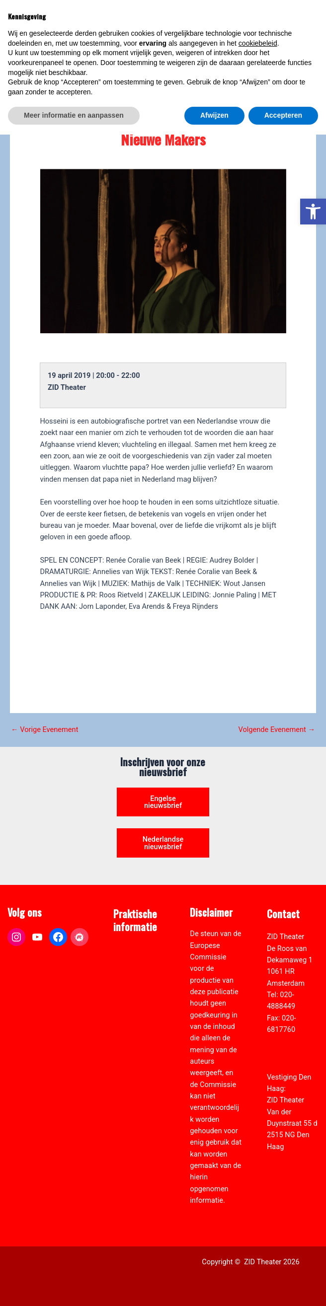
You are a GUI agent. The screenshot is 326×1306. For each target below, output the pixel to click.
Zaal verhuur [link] (133, 984)
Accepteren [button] (283, 1287)
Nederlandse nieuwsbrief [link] (163, 843)
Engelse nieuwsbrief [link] (163, 802)
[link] (313, 211)
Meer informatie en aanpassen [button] (74, 1287)
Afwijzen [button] (214, 1287)
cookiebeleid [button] (258, 1215)
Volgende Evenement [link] (277, 729)
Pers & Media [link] (134, 972)
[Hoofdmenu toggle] (306, 28)
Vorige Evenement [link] (44, 729)
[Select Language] (275, 67)
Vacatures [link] (129, 996)
